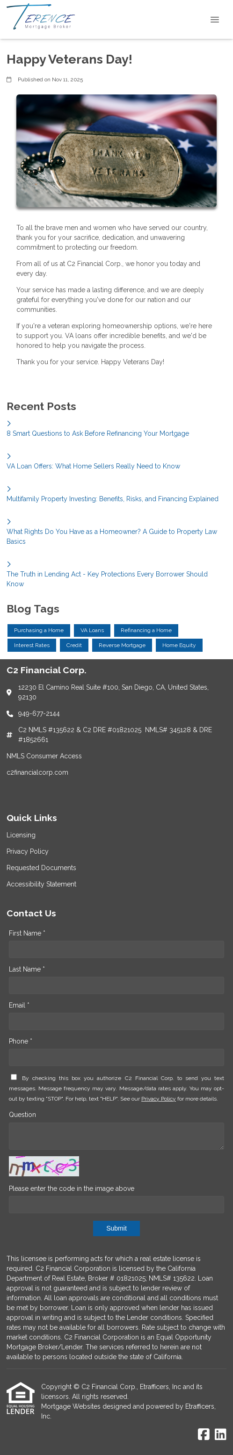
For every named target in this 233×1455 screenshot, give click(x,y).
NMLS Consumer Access (44, 756)
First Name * (27, 933)
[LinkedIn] (220, 1435)
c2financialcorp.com (37, 772)
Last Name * (27, 969)
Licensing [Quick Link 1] (21, 835)
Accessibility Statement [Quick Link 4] (41, 884)
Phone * (20, 1041)
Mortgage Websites (71, 1406)
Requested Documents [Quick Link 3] (41, 868)
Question (22, 1114)
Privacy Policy (158, 1098)
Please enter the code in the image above (71, 1188)
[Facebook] (204, 1435)
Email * (19, 1005)
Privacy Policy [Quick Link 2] (28, 851)
